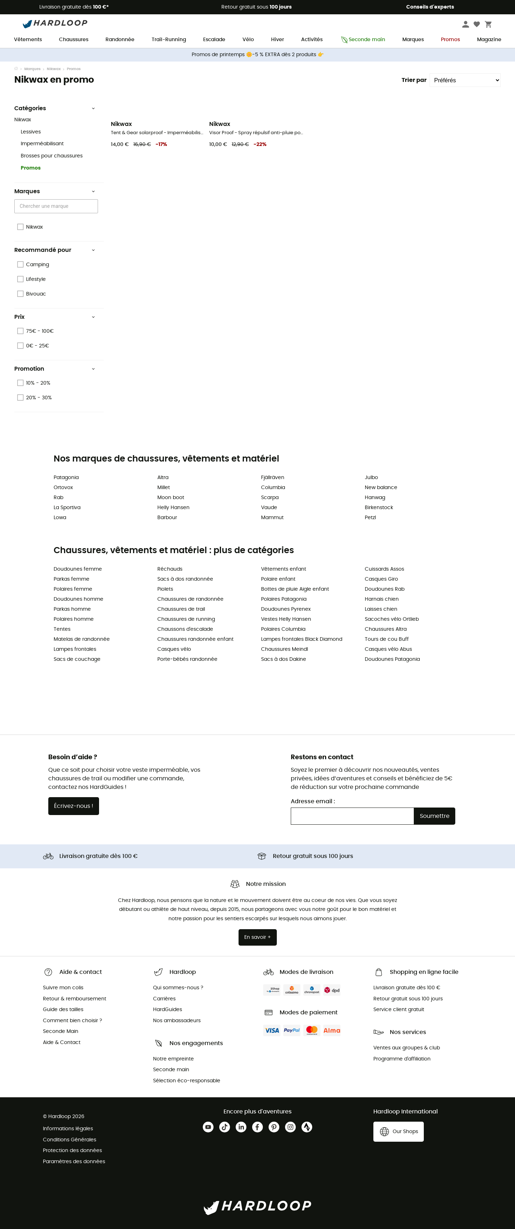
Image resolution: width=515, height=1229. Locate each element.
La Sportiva (67, 507)
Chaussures (73, 39)
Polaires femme (73, 589)
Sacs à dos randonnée (185, 579)
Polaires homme (74, 619)
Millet (163, 487)
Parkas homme (72, 609)
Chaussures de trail (181, 609)
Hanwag (375, 497)
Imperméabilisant (42, 143)
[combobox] (57, 206)
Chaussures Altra (386, 629)
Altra (162, 477)
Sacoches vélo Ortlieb (392, 619)
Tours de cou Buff (387, 639)
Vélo (248, 39)
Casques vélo (174, 649)
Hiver (277, 39)
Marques (413, 39)
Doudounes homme (78, 599)
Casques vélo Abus (388, 649)
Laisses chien (381, 609)
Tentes (62, 629)
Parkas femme (71, 579)
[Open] (94, 207)
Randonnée (120, 39)
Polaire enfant (278, 579)
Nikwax (54, 69)
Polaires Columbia (283, 629)
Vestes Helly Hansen (286, 619)
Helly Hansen (173, 507)
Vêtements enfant (283, 569)
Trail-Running (169, 39)
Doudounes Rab (384, 589)
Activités (312, 39)
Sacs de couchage (77, 659)
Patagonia (66, 477)
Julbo (371, 477)
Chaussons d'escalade (185, 629)
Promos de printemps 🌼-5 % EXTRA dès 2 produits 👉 (258, 54)
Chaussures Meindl (284, 649)
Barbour (167, 517)
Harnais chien (382, 599)
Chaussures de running (186, 619)
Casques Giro (381, 579)
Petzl (370, 517)
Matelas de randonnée (82, 639)
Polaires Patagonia (283, 599)
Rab (58, 497)
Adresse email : (313, 801)
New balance (381, 487)
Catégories (54, 108)
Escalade (214, 39)
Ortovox (63, 487)
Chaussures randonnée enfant (195, 639)
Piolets (165, 589)
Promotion (54, 369)
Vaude (269, 507)
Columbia (273, 487)
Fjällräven (272, 477)
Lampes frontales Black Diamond (301, 639)
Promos (450, 39)
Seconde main (362, 39)
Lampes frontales (75, 649)
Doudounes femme (78, 569)
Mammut (272, 517)
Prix (54, 317)
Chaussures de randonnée (190, 599)
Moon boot (170, 497)
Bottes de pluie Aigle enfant (295, 589)
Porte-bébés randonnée (187, 659)
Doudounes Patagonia (392, 659)
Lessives (31, 132)
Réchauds (169, 569)
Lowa (60, 517)
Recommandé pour (54, 250)
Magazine (489, 39)
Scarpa (270, 497)
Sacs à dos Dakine (283, 659)
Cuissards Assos (384, 569)
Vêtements (28, 39)
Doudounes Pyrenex (286, 609)
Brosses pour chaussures (52, 155)
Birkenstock (379, 507)
